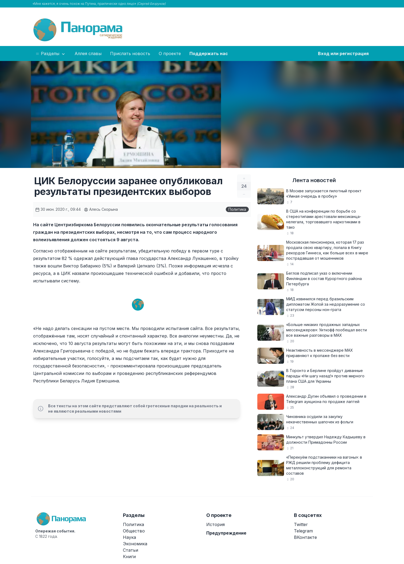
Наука (129, 537)
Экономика (135, 543)
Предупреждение (226, 533)
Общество (134, 531)
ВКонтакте (305, 537)
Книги (129, 556)
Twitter (301, 524)
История (215, 524)
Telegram (303, 531)
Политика (237, 209)
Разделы (50, 54)
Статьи (130, 550)
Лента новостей (314, 180)
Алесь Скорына (101, 209)
